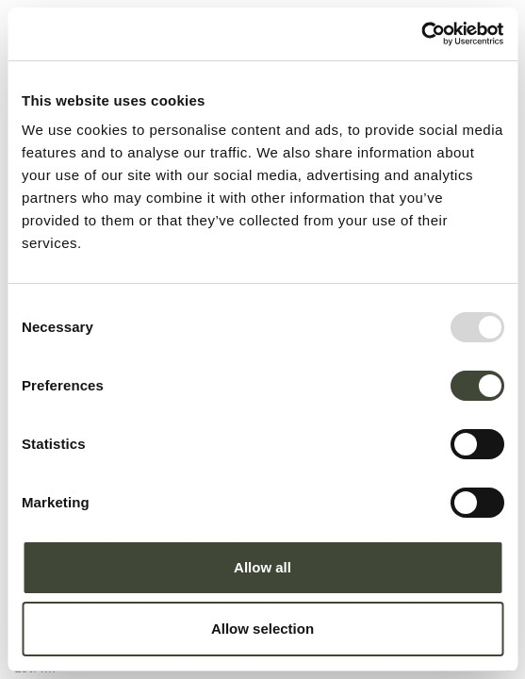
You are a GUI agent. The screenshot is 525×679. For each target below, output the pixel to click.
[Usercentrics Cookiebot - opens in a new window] (420, 34)
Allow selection (262, 629)
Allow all (262, 567)
